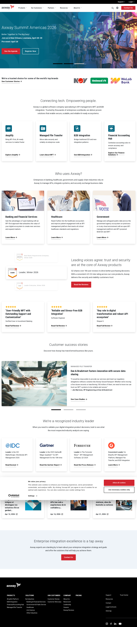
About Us (77, 8)
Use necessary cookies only (119, 616)
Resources (64, 8)
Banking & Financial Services (36, 602)
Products (21, 8)
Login (131, 2)
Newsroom (67, 602)
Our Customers (36, 8)
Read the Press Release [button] (14, 58)
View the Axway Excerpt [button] (41, 58)
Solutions (29, 595)
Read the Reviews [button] (81, 285)
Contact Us (128, 8)
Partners (51, 8)
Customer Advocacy (54, 602)
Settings (31, 623)
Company (67, 595)
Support (121, 2)
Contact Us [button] (68, 557)
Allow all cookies (119, 610)
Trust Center (124, 595)
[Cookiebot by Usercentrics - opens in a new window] (13, 622)
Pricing (79, 595)
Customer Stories (54, 599)
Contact (108, 603)
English (117, 7)
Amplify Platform (13, 599)
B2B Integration (12, 602)
